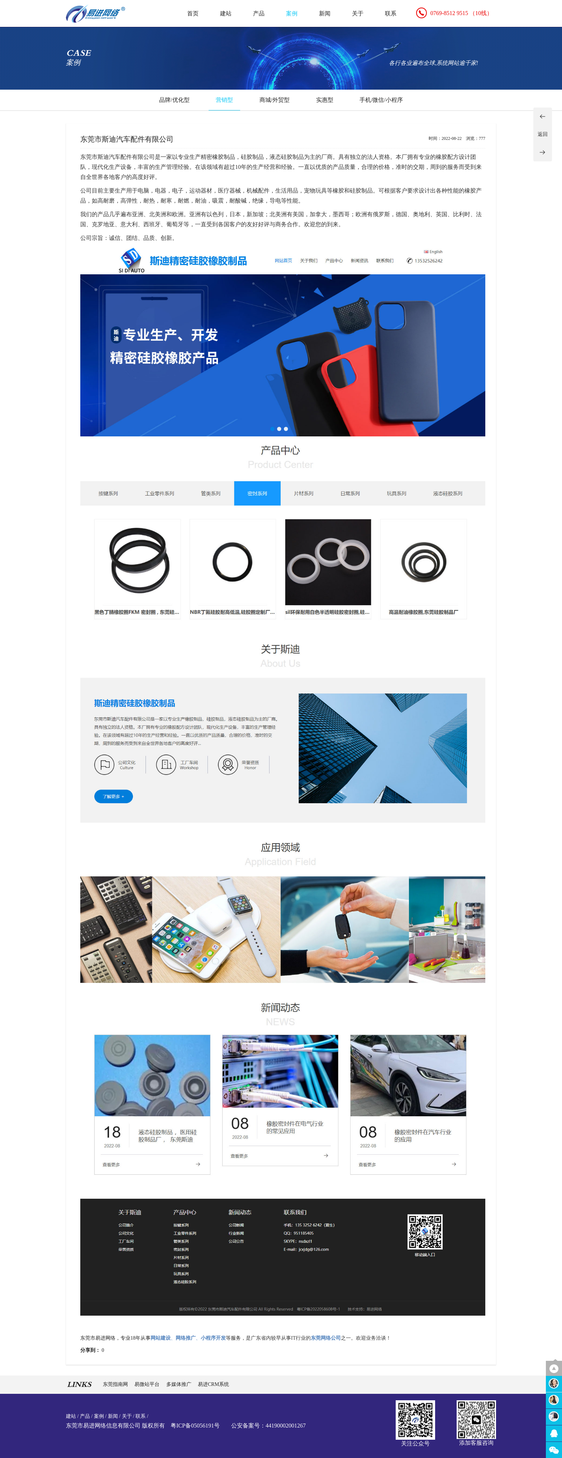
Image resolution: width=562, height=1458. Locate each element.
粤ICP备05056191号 (195, 1426)
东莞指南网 (116, 1384)
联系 (390, 13)
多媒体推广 (179, 1384)
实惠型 (324, 100)
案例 (291, 13)
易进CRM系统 (213, 1384)
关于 (357, 13)
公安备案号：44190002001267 (268, 1426)
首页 (193, 13)
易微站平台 (147, 1384)
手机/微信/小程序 (381, 100)
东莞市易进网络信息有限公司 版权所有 (115, 1426)
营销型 (224, 100)
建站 (226, 13)
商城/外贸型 (274, 100)
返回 (543, 134)
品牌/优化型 (174, 100)
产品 (259, 13)
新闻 (324, 13)
